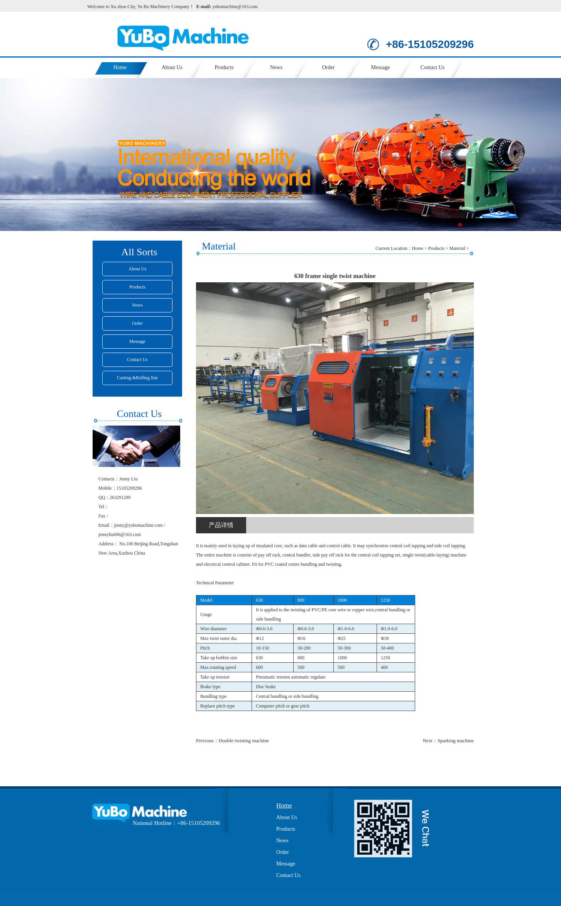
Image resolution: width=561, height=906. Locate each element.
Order (328, 67)
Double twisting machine (244, 740)
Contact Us (433, 67)
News (276, 67)
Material (457, 248)
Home (120, 67)
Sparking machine (456, 740)
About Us (172, 67)
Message (380, 67)
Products (224, 67)
